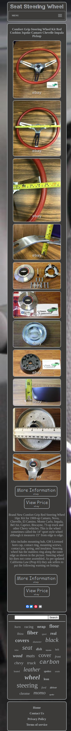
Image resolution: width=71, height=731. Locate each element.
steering (27, 685)
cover (45, 655)
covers (22, 640)
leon (46, 679)
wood (17, 655)
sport (44, 634)
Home (37, 707)
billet (17, 650)
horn (18, 627)
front (58, 656)
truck (31, 662)
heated (17, 671)
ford (43, 687)
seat (27, 647)
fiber (32, 632)
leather (31, 669)
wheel (32, 677)
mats (30, 655)
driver (53, 687)
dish (39, 649)
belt (57, 649)
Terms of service (36, 724)
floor (54, 626)
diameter (37, 641)
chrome (25, 693)
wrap (41, 627)
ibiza (20, 633)
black (52, 639)
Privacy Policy (36, 719)
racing (28, 627)
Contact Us (37, 713)
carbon (49, 662)
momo (40, 692)
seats (57, 671)
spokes (47, 671)
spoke (51, 694)
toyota (48, 650)
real (53, 633)
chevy (18, 663)
